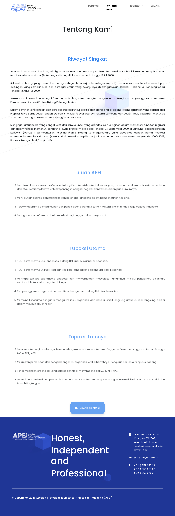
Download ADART (87, 414)
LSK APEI (155, 5)
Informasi (137, 6)
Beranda (93, 5)
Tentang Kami (111, 7)
